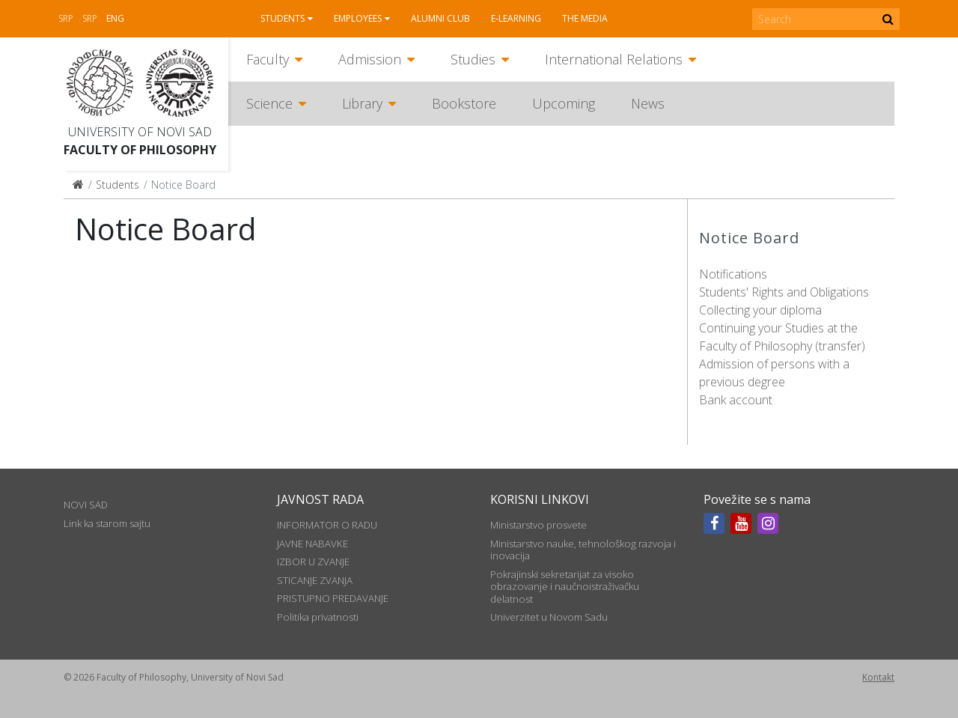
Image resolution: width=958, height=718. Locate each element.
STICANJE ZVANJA (315, 580)
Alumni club (440, 18)
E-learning (516, 18)
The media (585, 18)
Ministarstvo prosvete (538, 525)
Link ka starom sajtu (107, 523)
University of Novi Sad (140, 132)
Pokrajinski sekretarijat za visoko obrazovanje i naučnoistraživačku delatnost (564, 587)
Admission (369, 59)
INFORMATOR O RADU (327, 525)
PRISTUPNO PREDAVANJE (332, 598)
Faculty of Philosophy (140, 150)
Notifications (733, 274)
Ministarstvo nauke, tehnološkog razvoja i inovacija (583, 549)
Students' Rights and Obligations (784, 292)
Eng (115, 18)
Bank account (735, 400)
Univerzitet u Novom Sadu (549, 617)
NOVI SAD (86, 504)
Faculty (267, 59)
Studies (473, 59)
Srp (65, 18)
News (648, 103)
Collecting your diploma (760, 310)
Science (269, 103)
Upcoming (563, 103)
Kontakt (878, 677)
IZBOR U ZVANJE (313, 561)
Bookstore (464, 103)
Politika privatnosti (318, 617)
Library (362, 103)
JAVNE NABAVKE (312, 543)
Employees (358, 18)
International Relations (614, 59)
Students (282, 18)
